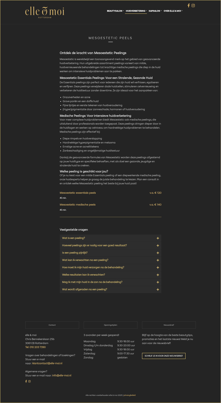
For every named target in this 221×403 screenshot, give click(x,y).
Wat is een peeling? (73, 238)
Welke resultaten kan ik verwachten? (83, 275)
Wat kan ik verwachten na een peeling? (85, 260)
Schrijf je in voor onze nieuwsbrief (164, 356)
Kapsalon (154, 11)
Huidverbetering (135, 11)
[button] (110, 238)
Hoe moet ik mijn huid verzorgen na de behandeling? (93, 267)
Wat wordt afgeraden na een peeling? (84, 289)
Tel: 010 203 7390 (35, 347)
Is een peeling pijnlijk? (74, 253)
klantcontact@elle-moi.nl (47, 363)
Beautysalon (114, 11)
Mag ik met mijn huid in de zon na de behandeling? (92, 282)
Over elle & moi (172, 11)
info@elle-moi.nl (61, 375)
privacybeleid (130, 395)
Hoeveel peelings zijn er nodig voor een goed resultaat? (94, 245)
